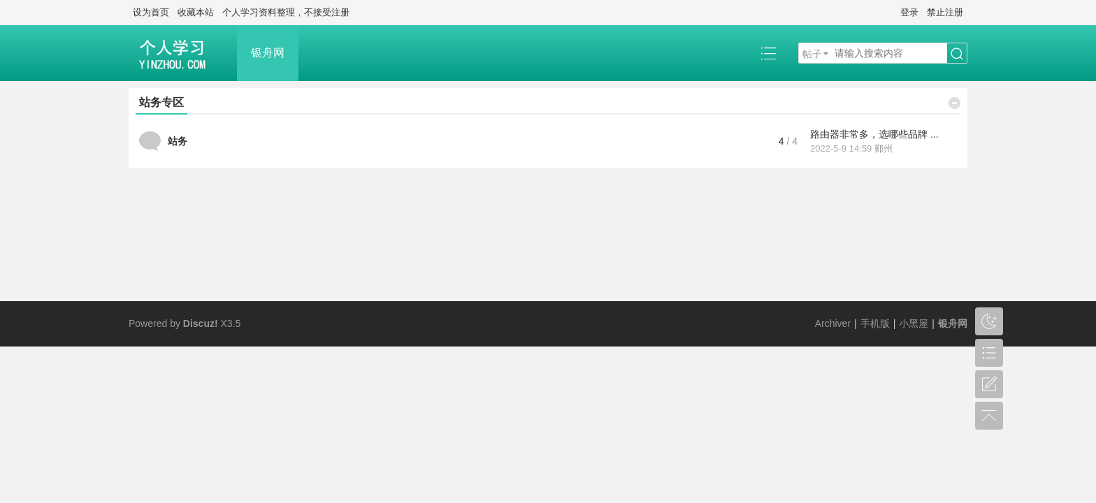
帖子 (812, 53)
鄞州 (883, 148)
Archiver (833, 323)
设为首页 (151, 12)
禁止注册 (945, 12)
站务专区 (161, 102)
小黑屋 (913, 323)
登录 (909, 12)
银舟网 (267, 53)
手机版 (875, 323)
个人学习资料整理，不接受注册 (285, 12)
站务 (177, 141)
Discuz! (200, 323)
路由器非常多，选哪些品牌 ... (874, 134)
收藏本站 (196, 12)
